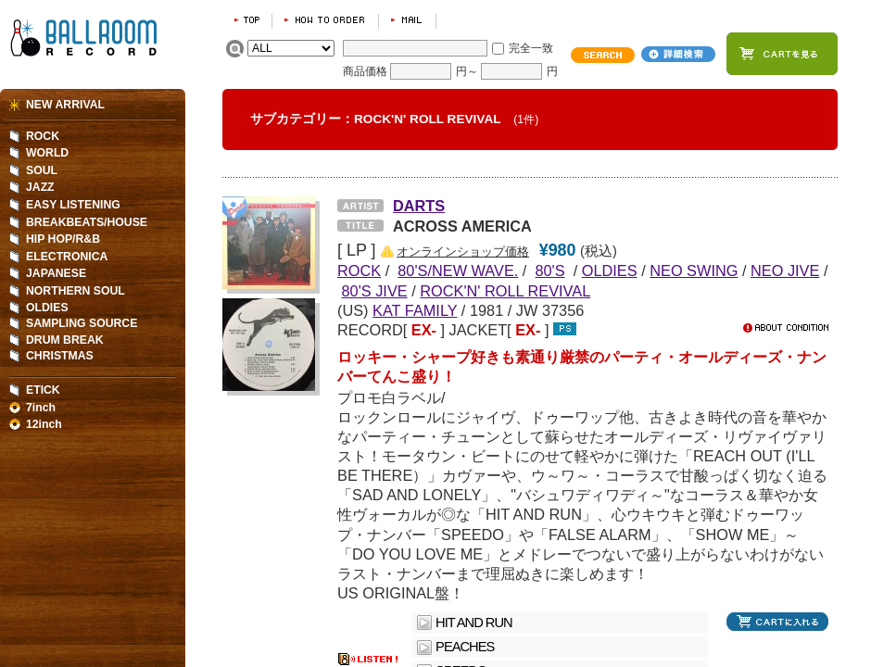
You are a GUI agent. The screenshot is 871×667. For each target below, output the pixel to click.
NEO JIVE (785, 270)
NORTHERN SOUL (75, 290)
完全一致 (531, 48)
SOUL (41, 170)
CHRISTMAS (60, 355)
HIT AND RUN (473, 622)
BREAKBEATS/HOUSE (86, 222)
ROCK (42, 136)
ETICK (43, 390)
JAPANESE (56, 273)
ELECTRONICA (66, 256)
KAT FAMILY (414, 310)
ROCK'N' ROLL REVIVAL (505, 291)
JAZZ (40, 187)
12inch (44, 424)
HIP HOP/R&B (63, 239)
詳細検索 (678, 54)
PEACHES (465, 646)
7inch (41, 407)
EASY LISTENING (73, 204)
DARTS (419, 205)
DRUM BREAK (65, 340)
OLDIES (609, 270)
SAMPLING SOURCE (81, 323)
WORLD (47, 152)
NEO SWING (694, 270)
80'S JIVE (375, 291)
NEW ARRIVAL (65, 104)
